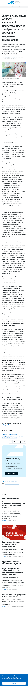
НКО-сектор (15, 520)
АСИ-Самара (5, 57)
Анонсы (4, 520)
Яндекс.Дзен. (7, 425)
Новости (4, 12)
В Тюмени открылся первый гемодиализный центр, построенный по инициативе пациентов (12, 436)
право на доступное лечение (12, 483)
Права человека (6, 58)
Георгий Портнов (13, 57)
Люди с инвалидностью (17, 556)
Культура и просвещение (18, 606)
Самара (6, 481)
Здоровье (20, 57)
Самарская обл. (13, 481)
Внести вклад (11, 473)
